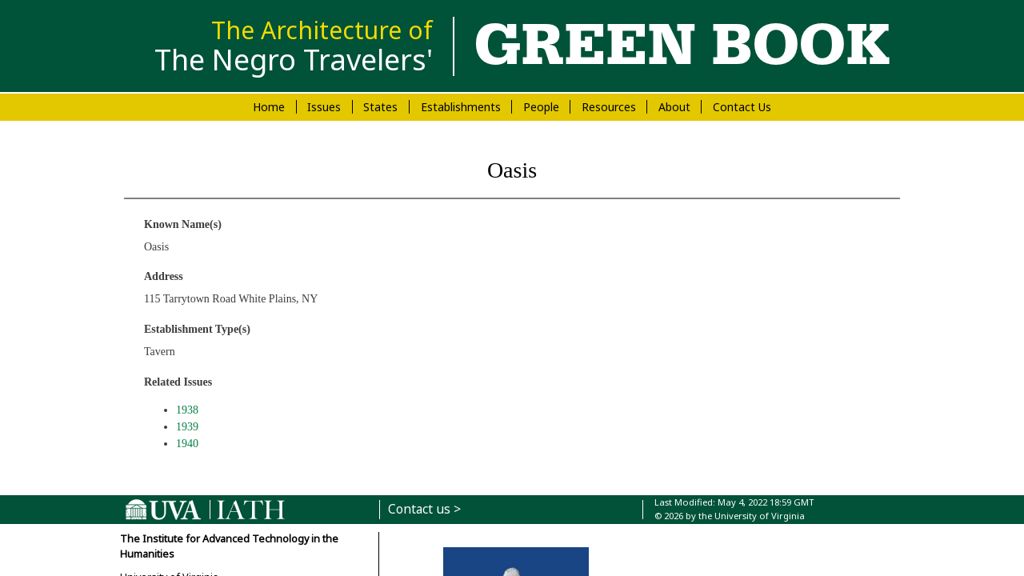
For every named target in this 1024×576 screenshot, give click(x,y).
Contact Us (742, 106)
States (380, 106)
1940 (187, 444)
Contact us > (424, 509)
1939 (187, 427)
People (541, 106)
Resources (609, 106)
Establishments (461, 106)
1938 (187, 410)
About (674, 106)
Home (269, 106)
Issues (324, 106)
